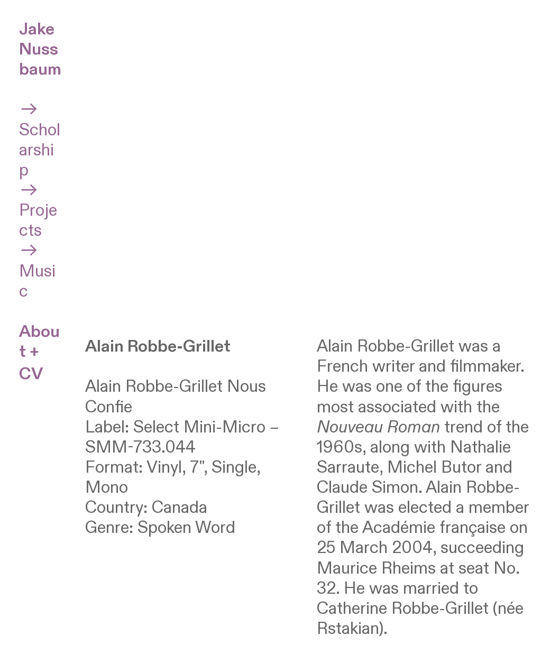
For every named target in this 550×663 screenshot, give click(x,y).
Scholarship (39, 140)
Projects (38, 211)
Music (37, 271)
